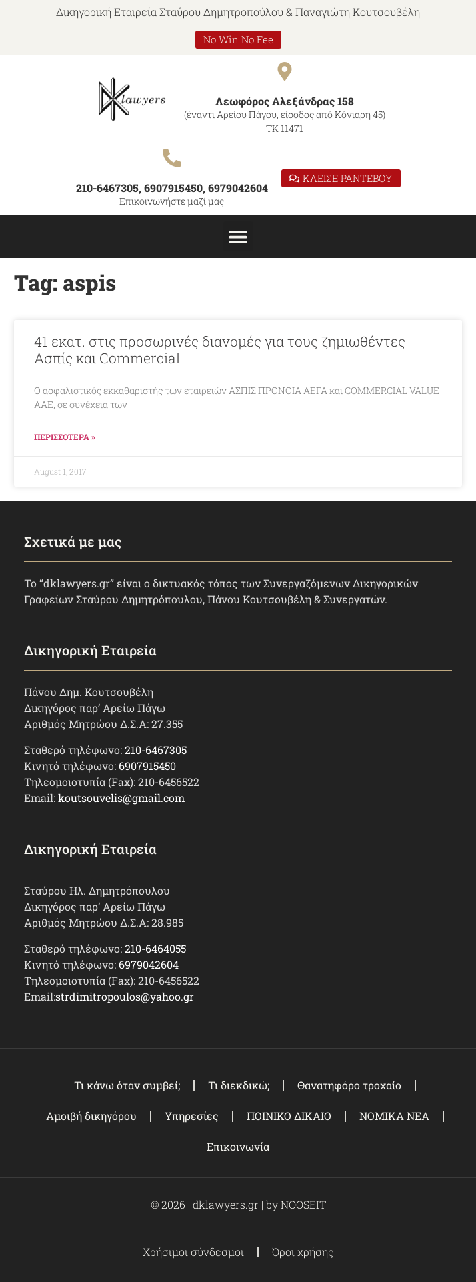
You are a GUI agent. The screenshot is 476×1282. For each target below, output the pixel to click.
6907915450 (147, 766)
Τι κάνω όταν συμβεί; (127, 1085)
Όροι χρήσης (303, 1252)
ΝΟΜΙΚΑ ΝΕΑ (394, 1116)
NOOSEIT (303, 1204)
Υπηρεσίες (192, 1116)
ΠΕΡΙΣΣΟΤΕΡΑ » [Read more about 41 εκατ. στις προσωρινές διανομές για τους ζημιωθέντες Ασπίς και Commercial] (64, 436)
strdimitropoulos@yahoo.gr (124, 996)
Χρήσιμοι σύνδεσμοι (193, 1252)
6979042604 (149, 964)
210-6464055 (155, 948)
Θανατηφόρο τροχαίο (349, 1085)
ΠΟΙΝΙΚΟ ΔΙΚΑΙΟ (289, 1116)
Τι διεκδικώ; (238, 1085)
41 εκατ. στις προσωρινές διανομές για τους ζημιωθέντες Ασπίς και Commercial (219, 349)
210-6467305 (156, 750)
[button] (238, 236)
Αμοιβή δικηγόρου (91, 1116)
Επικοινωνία (238, 1146)
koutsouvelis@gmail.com (121, 798)
